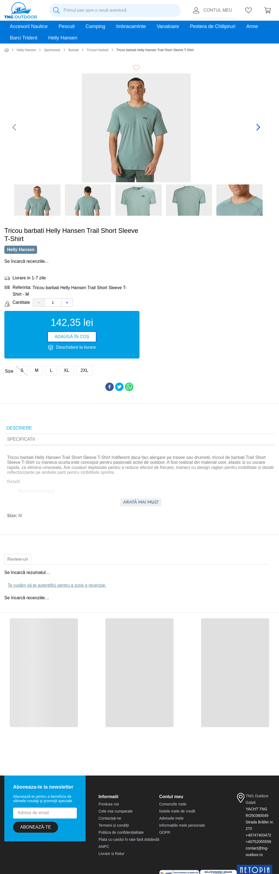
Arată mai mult (141, 498)
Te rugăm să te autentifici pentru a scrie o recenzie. (57, 581)
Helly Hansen (26, 27)
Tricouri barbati (97, 27)
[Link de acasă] (6, 27)
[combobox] (114, 10)
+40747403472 (258, 831)
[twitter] (119, 383)
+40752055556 (258, 838)
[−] (38, 298)
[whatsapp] (129, 383)
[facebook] (109, 383)
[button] (22, 367)
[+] (67, 298)
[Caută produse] (56, 10)
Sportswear (52, 27)
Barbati (73, 27)
